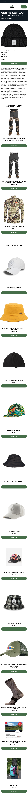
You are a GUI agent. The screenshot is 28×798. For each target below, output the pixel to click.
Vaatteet (4, 18)
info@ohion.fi (3, 1)
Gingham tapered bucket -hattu (14, 623)
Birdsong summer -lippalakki (14, 430)
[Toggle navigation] (2, 7)
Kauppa (23, 6)
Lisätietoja (14, 63)
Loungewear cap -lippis (14, 531)
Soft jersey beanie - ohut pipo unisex (14, 380)
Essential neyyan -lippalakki (14, 287)
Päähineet (9, 18)
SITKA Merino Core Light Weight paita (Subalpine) (14, 226)
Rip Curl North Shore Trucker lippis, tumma (14, 573)
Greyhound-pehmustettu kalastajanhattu (14, 481)
